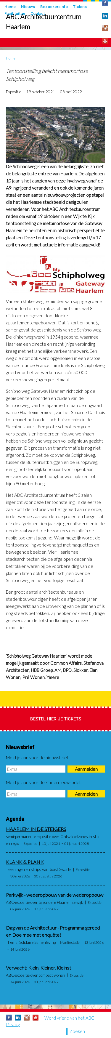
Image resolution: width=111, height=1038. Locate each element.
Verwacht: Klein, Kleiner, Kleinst (38, 968)
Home (10, 6)
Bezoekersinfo (54, 6)
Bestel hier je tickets (55, 719)
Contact (37, 13)
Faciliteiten (14, 13)
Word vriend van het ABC (69, 1018)
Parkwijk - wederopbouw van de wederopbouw (54, 895)
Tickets (80, 6)
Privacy (13, 1024)
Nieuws (28, 6)
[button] (55, 135)
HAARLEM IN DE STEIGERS (36, 829)
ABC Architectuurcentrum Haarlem (43, 22)
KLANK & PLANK (25, 862)
